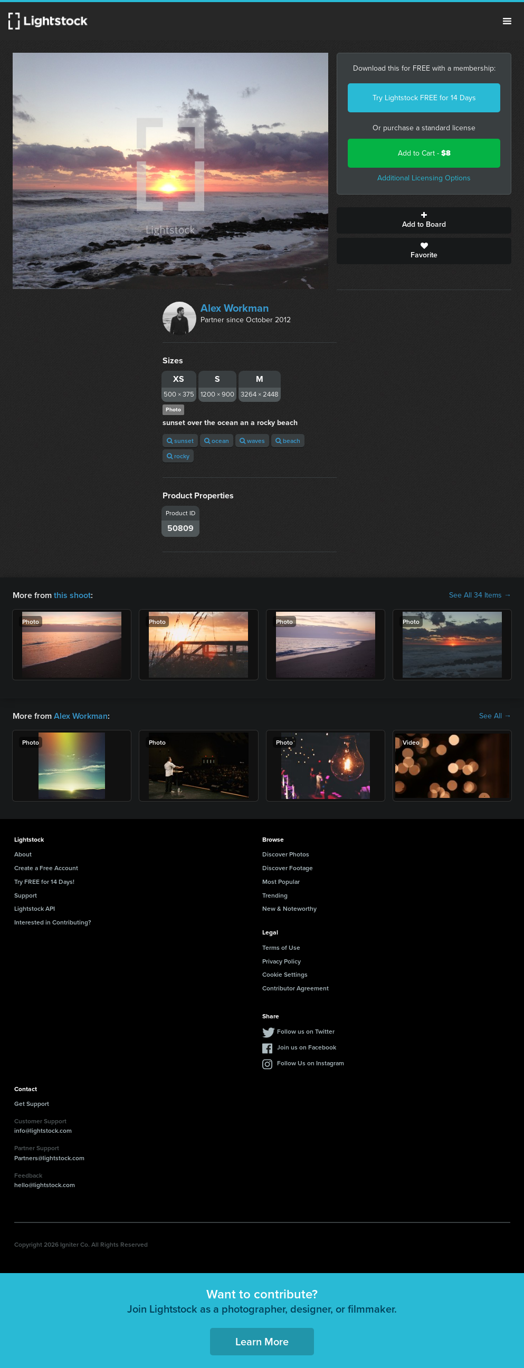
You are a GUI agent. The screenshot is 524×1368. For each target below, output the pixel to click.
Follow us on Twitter (306, 1031)
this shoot (72, 595)
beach (287, 440)
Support (25, 895)
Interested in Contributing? (52, 922)
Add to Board (424, 220)
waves (252, 440)
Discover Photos (285, 854)
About (23, 854)
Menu (507, 21)
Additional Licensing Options (424, 178)
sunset (180, 440)
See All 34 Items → (480, 595)
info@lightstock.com (43, 1130)
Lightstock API (34, 908)
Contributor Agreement (295, 988)
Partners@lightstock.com (49, 1157)
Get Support (31, 1103)
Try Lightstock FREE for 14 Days (424, 97)
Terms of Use (281, 947)
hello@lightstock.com (44, 1184)
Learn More (262, 1341)
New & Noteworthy (289, 908)
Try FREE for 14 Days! (44, 881)
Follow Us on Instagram (310, 1062)
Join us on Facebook (306, 1047)
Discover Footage (287, 867)
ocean (216, 440)
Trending (275, 895)
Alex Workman (235, 308)
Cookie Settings (285, 974)
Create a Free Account (46, 867)
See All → (495, 716)
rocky (178, 455)
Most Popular (281, 881)
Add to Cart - (424, 153)
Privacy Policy (281, 961)
